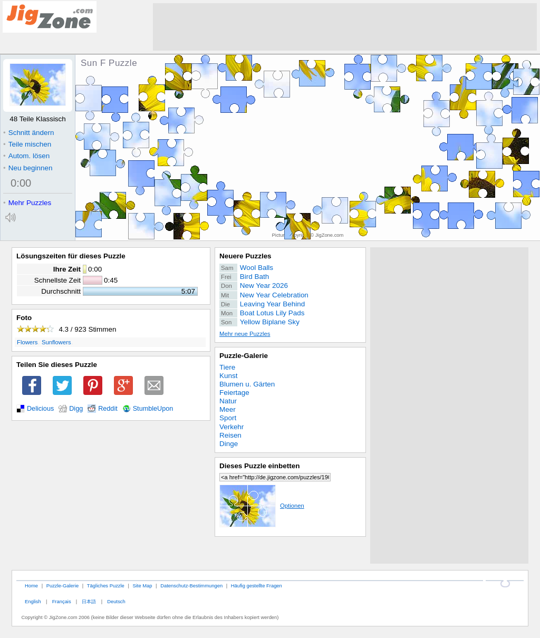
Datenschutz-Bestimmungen (191, 585)
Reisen (230, 435)
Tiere (227, 367)
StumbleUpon (153, 408)
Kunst (228, 376)
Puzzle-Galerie (243, 356)
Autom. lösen (26, 156)
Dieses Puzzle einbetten (259, 466)
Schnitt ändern (28, 133)
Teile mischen (27, 144)
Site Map (142, 585)
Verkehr (231, 427)
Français (61, 601)
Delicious (40, 408)
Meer (227, 409)
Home (31, 585)
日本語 (89, 601)
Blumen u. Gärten (247, 384)
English (33, 601)
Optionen (261, 505)
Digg (76, 408)
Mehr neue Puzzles (244, 334)
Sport (227, 418)
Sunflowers (56, 342)
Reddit (108, 408)
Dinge (228, 444)
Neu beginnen (27, 168)
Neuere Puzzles (245, 256)
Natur (228, 401)
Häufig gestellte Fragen (256, 585)
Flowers (27, 342)
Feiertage (234, 393)
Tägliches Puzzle (105, 585)
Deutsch (116, 601)
